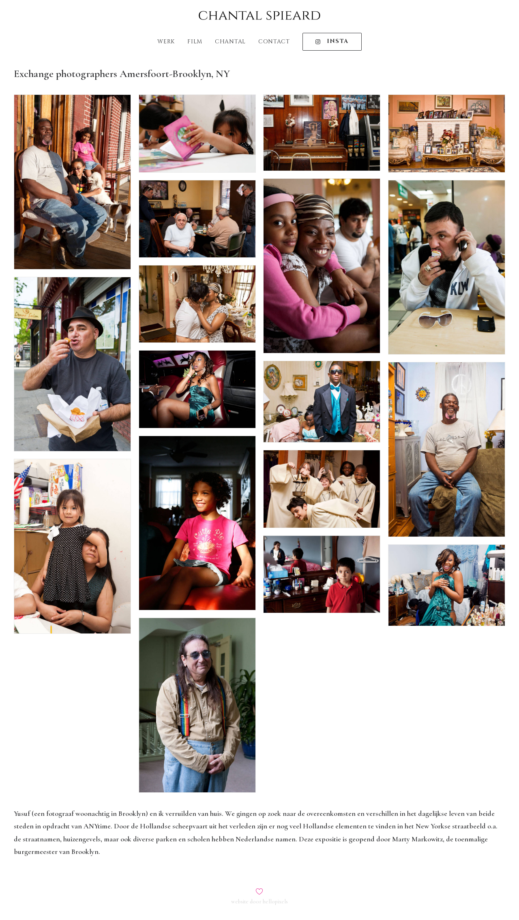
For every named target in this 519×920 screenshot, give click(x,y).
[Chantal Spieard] (259, 15)
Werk (166, 41)
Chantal (230, 41)
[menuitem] (168, 42)
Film (194, 41)
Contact (274, 41)
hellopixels (275, 901)
